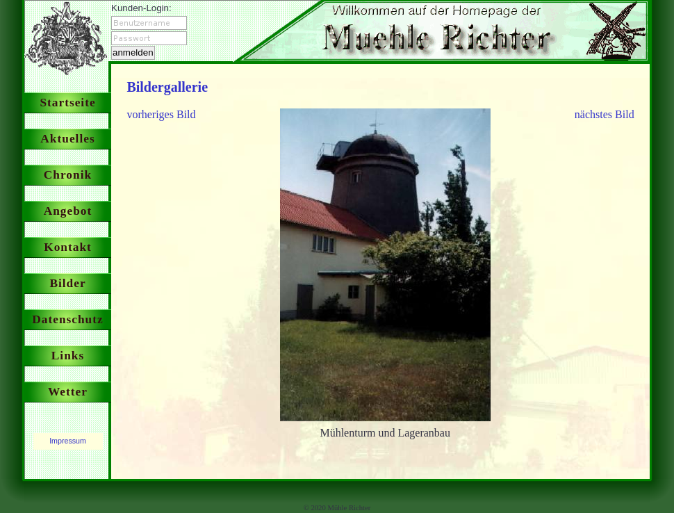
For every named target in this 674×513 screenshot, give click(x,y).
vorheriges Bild (160, 114)
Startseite (67, 102)
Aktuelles (67, 138)
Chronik (68, 174)
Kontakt (68, 247)
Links (67, 355)
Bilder (67, 283)
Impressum (67, 441)
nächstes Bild (604, 114)
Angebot (68, 211)
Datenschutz (67, 319)
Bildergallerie (167, 87)
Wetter (68, 391)
